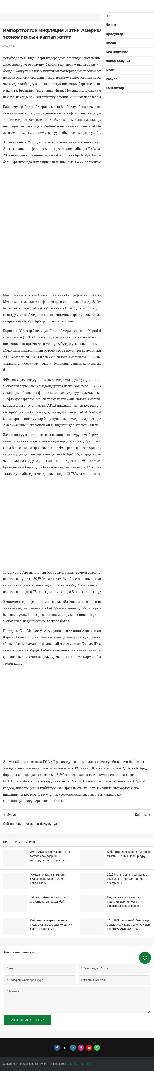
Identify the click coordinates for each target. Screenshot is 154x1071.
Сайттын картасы (79, 1063)
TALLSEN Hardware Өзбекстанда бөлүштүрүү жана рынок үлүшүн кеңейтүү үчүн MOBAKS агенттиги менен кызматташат (128, 925)
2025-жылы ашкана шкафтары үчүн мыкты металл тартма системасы (127, 879)
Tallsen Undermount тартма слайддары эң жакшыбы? (47, 899)
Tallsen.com (57, 1063)
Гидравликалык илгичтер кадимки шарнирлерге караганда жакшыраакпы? (124, 901)
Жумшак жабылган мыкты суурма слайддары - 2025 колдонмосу (47, 879)
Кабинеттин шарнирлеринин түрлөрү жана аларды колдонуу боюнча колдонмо (51, 924)
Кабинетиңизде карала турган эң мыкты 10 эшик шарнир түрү (129, 854)
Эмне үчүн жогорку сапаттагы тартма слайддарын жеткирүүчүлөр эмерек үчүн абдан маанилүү (50, 856)
